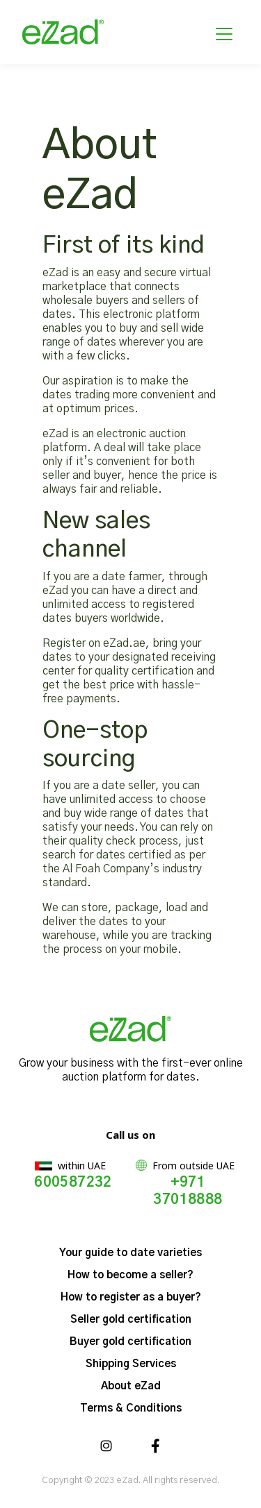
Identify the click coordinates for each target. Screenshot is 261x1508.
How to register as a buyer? (131, 1297)
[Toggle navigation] (224, 31)
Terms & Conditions (131, 1408)
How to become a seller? (130, 1275)
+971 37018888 (187, 1191)
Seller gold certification (130, 1319)
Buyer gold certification (130, 1342)
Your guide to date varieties (130, 1253)
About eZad (131, 1386)
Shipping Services (131, 1364)
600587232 (73, 1182)
